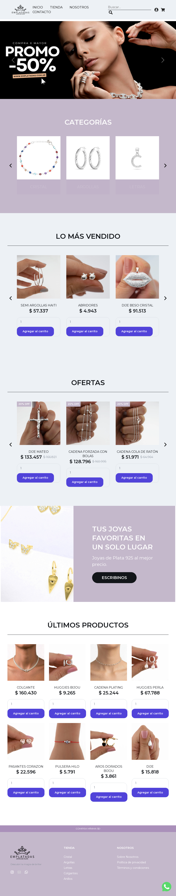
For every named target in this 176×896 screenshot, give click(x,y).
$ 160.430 (26, 693)
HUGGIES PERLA (150, 687)
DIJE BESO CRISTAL (137, 305)
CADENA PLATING (108, 687)
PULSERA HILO (67, 766)
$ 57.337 (38, 311)
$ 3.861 (108, 776)
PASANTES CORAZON (26, 766)
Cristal (68, 857)
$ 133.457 (31, 457)
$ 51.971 (130, 457)
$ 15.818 (150, 772)
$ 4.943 (88, 311)
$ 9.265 (67, 693)
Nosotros (80, 7)
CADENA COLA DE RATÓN (137, 452)
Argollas (69, 862)
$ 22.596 (25, 772)
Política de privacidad (131, 862)
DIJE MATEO (39, 452)
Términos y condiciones (133, 868)
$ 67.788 (150, 693)
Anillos (68, 879)
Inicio (39, 7)
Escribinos (114, 577)
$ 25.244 (109, 693)
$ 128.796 (80, 461)
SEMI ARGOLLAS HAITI (39, 305)
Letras (68, 868)
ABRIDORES (88, 305)
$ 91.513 (137, 311)
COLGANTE (26, 687)
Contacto (43, 12)
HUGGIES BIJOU (67, 687)
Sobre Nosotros (127, 857)
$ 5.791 (67, 772)
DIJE (150, 766)
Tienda (57, 7)
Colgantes (71, 873)
